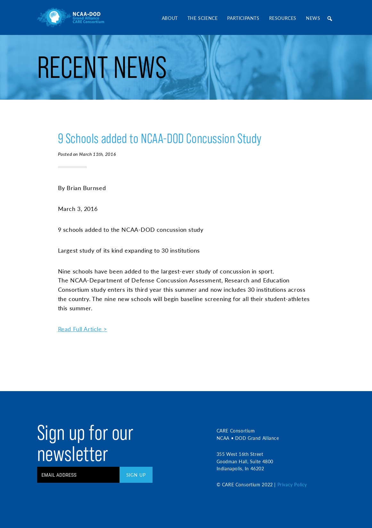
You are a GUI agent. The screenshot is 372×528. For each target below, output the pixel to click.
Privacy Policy (292, 484)
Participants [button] (243, 18)
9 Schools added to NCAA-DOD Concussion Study (160, 138)
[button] (330, 18)
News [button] (313, 18)
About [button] (170, 18)
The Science (202, 18)
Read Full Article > (82, 329)
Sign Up (136, 475)
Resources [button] (282, 18)
